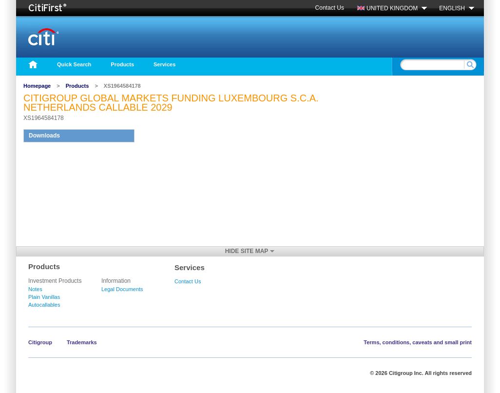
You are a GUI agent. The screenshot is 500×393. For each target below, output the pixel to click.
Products (122, 64)
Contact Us (329, 7)
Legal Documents (122, 289)
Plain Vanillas (44, 297)
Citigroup (40, 342)
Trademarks (82, 342)
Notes (35, 289)
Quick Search (74, 64)
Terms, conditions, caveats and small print (418, 342)
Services (164, 64)
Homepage (37, 86)
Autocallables (44, 305)
